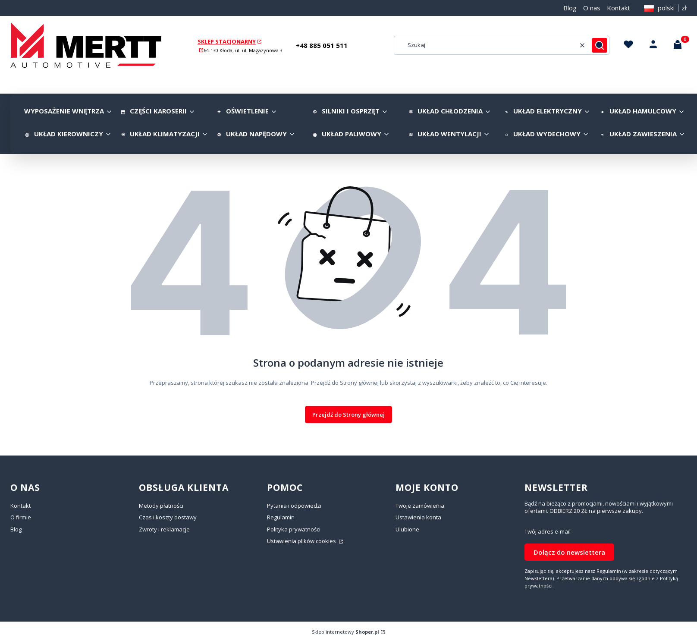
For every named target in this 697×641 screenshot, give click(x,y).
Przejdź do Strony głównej (348, 414)
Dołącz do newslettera (569, 552)
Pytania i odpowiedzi (294, 505)
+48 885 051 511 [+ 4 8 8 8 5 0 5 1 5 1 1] (322, 45)
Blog (570, 7)
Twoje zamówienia (420, 505)
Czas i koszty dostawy (168, 517)
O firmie (20, 517)
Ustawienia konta (418, 517)
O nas (591, 7)
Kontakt (618, 7)
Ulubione (407, 529)
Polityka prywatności (293, 529)
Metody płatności (161, 505)
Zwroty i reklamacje (164, 529)
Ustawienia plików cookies (302, 541)
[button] (599, 45)
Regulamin (281, 517)
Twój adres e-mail (547, 531)
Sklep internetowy (345, 631)
